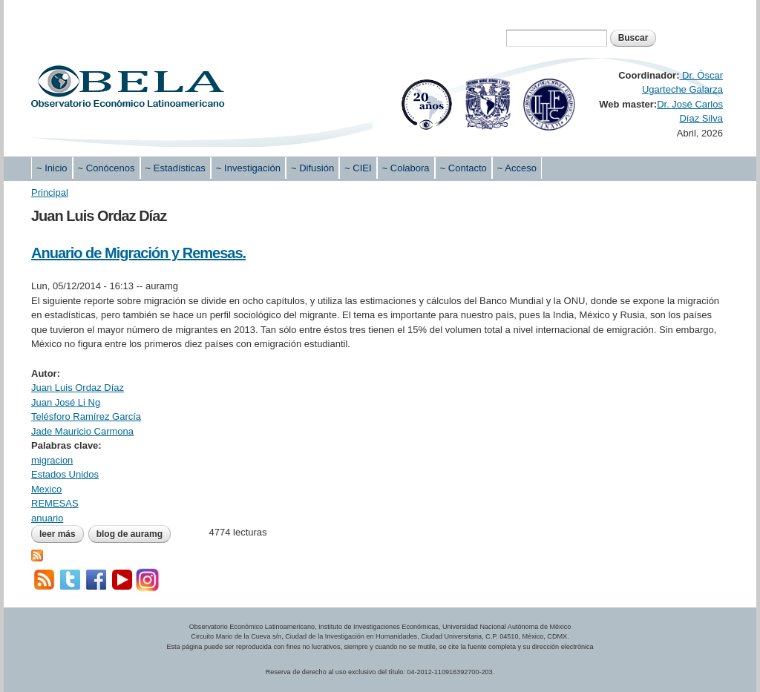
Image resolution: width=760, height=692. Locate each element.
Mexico (46, 489)
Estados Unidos (65, 474)
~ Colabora (406, 168)
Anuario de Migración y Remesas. (138, 253)
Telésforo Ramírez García (86, 416)
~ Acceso (517, 168)
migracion (52, 460)
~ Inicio (52, 168)
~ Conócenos (106, 168)
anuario (47, 518)
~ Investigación (248, 168)
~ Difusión (312, 168)
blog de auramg (129, 534)
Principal (49, 192)
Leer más (61, 534)
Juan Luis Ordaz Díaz (77, 387)
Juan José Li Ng (65, 402)
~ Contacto (463, 168)
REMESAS (55, 503)
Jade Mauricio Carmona (82, 431)
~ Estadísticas (175, 168)
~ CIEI (358, 168)
